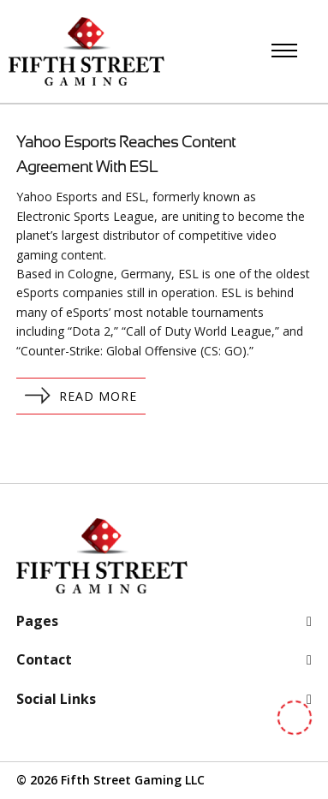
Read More (81, 395)
